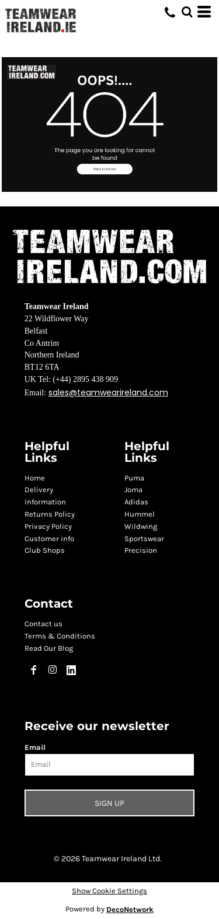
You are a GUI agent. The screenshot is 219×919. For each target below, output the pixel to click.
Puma (134, 477)
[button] (109, 124)
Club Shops (45, 550)
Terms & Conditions (60, 636)
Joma (133, 489)
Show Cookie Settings (109, 890)
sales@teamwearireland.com (108, 392)
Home (35, 477)
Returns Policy (50, 514)
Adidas (136, 501)
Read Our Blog (49, 648)
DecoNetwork (130, 909)
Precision (140, 550)
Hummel (139, 514)
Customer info (49, 538)
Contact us (43, 623)
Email (35, 747)
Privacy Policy (48, 526)
